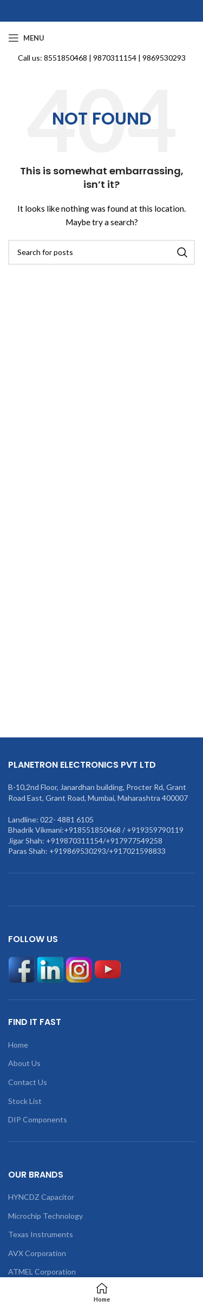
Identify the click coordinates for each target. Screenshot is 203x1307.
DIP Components (37, 1119)
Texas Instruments (40, 1234)
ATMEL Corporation (42, 1271)
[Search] (101, 252)
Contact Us (27, 1082)
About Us (24, 1063)
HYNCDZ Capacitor (41, 1196)
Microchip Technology (45, 1215)
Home (18, 1044)
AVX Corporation (37, 1253)
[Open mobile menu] (26, 38)
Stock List (25, 1101)
